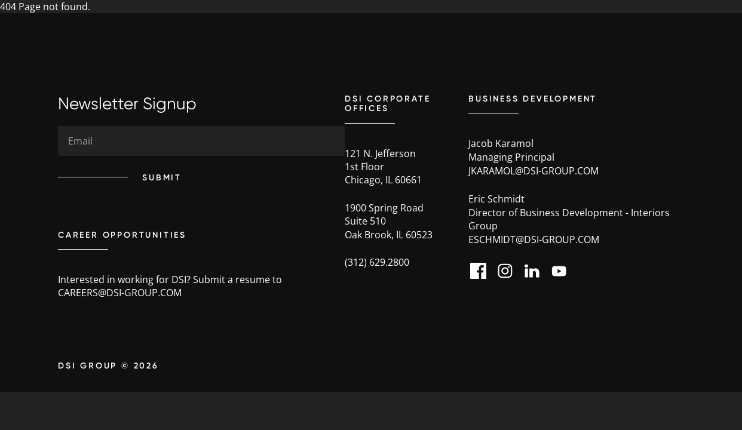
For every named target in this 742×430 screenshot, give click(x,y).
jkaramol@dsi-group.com (533, 170)
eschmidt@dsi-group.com (533, 239)
